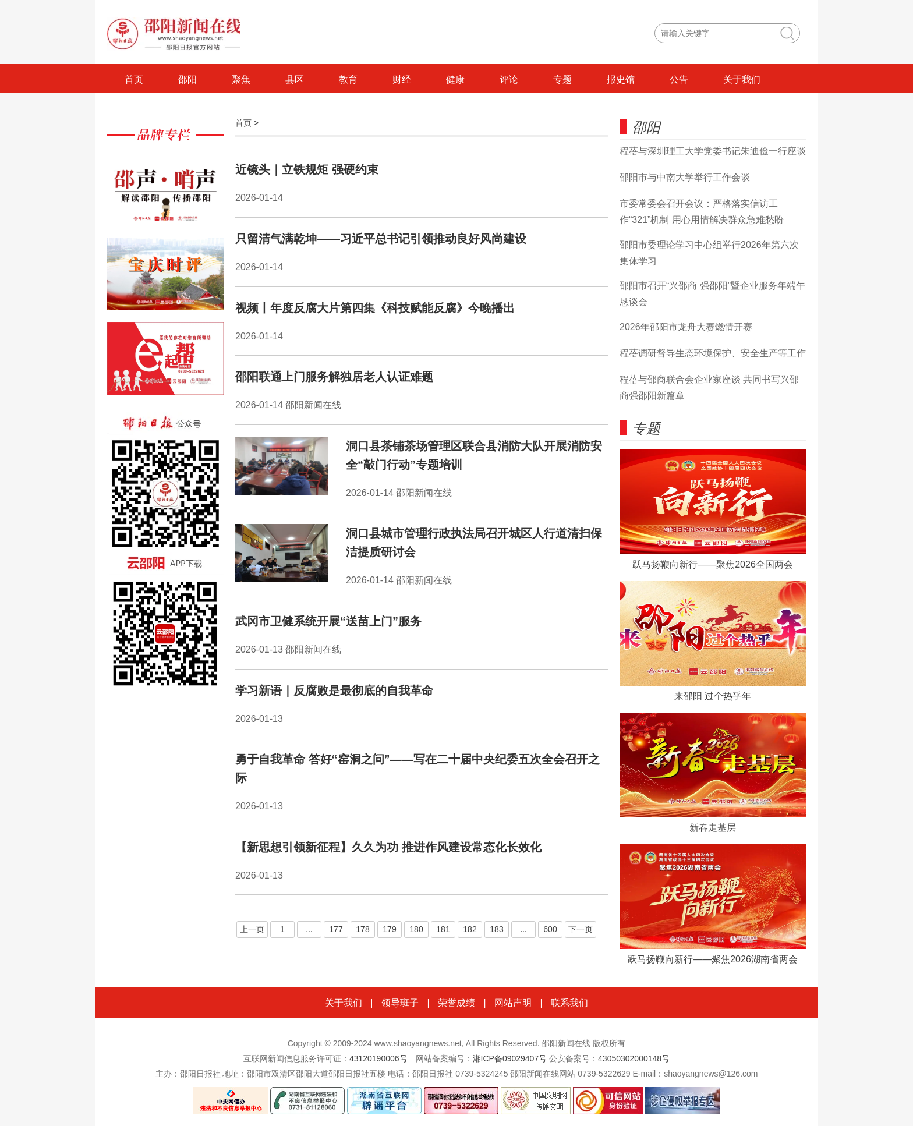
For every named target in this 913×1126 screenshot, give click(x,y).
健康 (455, 79)
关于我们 (741, 79)
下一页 (580, 929)
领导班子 (400, 1003)
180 (416, 929)
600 (550, 929)
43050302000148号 (634, 1058)
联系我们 (569, 1003)
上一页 (252, 929)
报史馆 (621, 79)
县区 (294, 79)
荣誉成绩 (456, 1003)
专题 (562, 79)
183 (496, 929)
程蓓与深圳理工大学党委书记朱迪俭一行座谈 (713, 151)
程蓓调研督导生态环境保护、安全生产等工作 (713, 353)
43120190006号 (378, 1058)
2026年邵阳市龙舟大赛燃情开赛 (686, 327)
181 (443, 929)
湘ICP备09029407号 (510, 1058)
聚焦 (241, 79)
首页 (134, 79)
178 (362, 929)
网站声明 (513, 1003)
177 (335, 929)
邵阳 (187, 79)
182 (469, 929)
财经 (401, 79)
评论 (509, 79)
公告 (679, 79)
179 (389, 929)
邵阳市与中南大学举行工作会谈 (685, 177)
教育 (348, 79)
